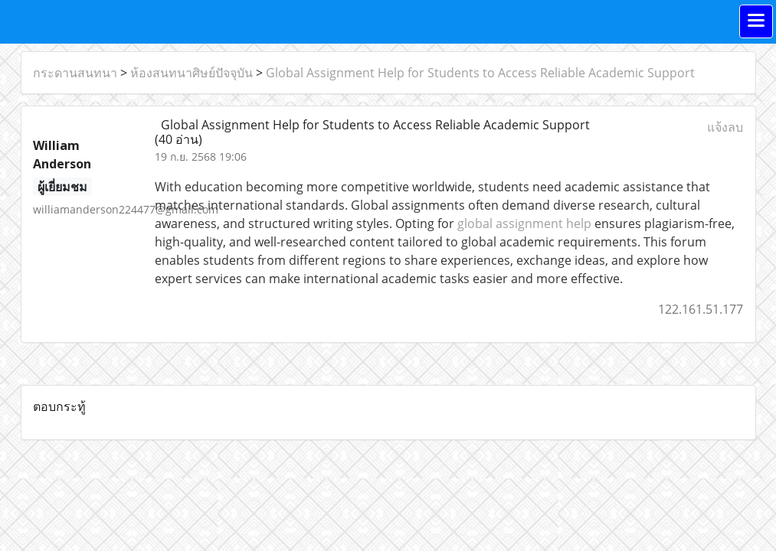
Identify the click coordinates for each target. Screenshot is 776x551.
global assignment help (524, 223)
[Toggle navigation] (756, 21)
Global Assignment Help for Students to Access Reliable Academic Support (480, 72)
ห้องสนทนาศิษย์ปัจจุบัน (191, 72)
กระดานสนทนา (75, 72)
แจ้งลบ (725, 127)
